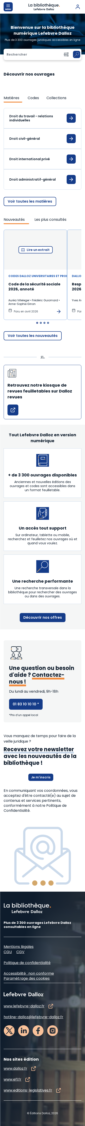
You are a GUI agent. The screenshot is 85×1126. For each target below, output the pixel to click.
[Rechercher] (31, 54)
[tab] (13, 98)
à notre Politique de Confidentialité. (35, 808)
